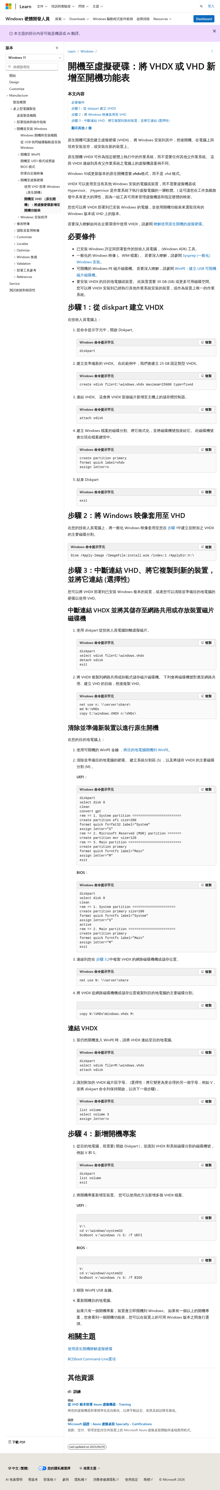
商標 (147, 1479)
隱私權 (79, 1479)
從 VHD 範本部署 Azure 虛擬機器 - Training (99, 1404)
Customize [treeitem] (16, 89)
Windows (87, 51)
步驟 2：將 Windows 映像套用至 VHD (98, 114)
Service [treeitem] (14, 283)
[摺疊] (57, 48)
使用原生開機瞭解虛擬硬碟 (90, 1348)
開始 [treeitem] (12, 75)
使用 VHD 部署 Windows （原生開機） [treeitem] (42, 189)
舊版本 (33, 1479)
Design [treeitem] (14, 82)
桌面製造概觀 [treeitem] (26, 115)
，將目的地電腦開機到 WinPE (144, 749)
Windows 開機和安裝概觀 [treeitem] (38, 135)
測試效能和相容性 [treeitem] (22, 290)
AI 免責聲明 (14, 1479)
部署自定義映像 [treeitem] (31, 173)
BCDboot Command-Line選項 (92, 1358)
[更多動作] (212, 51)
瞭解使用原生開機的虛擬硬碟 (178, 223)
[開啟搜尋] (201, 6)
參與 (65, 1479)
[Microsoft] (9, 6)
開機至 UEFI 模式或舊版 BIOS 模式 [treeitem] (37, 164)
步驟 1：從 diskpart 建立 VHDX (93, 108)
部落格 (48, 1479)
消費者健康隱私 (104, 1479)
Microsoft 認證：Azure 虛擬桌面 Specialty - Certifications (110, 1424)
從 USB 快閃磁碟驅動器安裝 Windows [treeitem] (40, 145)
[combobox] (35, 57)
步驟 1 (172, 527)
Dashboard (204, 19)
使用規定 (131, 1479)
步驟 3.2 (102, 959)
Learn (72, 51)
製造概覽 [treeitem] (19, 102)
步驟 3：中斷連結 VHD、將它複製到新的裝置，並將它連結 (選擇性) (120, 120)
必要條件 (78, 102)
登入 (211, 6)
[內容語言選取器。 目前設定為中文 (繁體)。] (18, 1468)
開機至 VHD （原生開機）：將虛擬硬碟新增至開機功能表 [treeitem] (42, 204)
